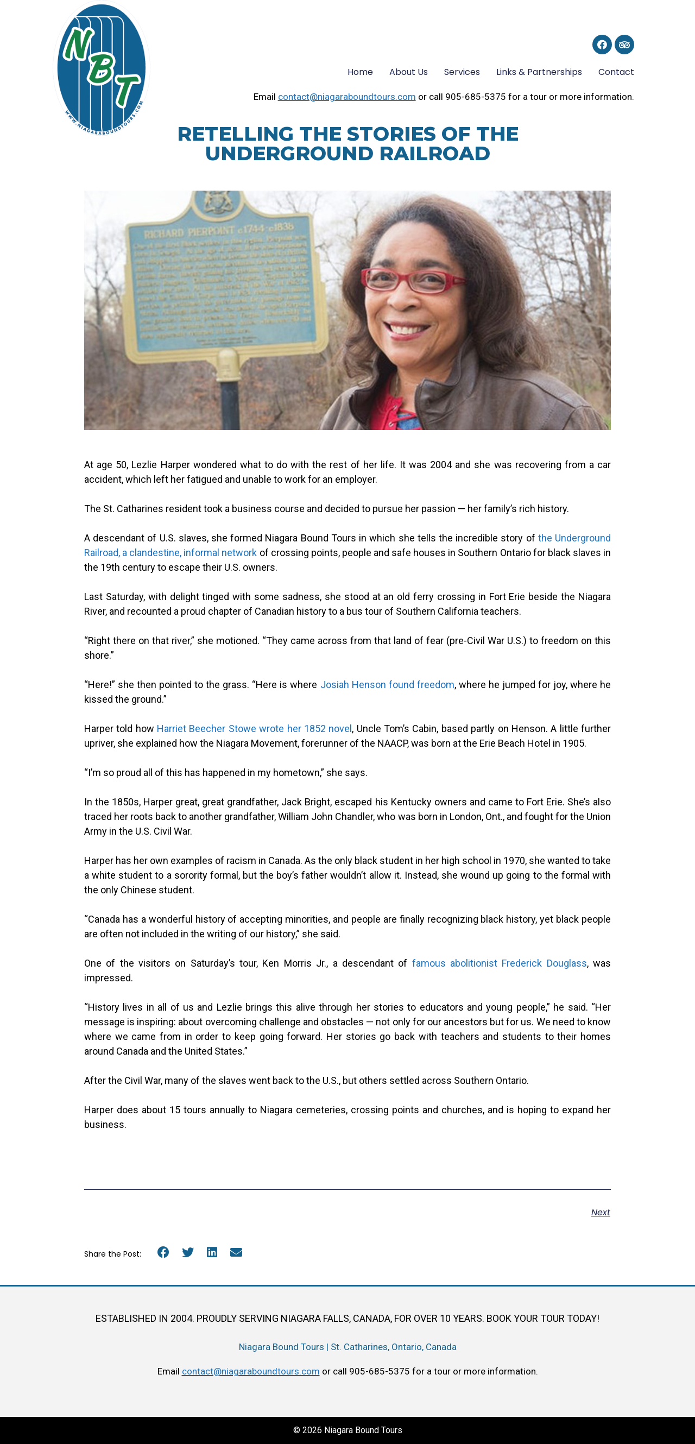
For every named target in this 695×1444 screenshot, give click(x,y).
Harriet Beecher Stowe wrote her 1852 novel (254, 728)
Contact (616, 72)
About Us (408, 72)
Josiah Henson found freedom (387, 684)
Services (462, 72)
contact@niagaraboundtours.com (347, 96)
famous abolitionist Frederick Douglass (499, 963)
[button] (163, 1252)
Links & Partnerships (539, 72)
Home (360, 72)
